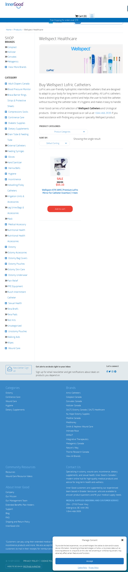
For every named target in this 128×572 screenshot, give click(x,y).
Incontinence (14, 179)
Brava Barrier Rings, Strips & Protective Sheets (17, 100)
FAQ (7, 517)
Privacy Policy (94, 567)
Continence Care (16, 117)
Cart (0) (108, 5)
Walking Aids (13, 336)
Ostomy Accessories (17, 252)
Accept (89, 561)
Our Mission (11, 496)
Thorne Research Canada (77, 451)
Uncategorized (14, 325)
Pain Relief (12, 280)
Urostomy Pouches (17, 331)
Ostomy (12, 246)
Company (10, 492)
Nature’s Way (72, 447)
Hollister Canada (73, 405)
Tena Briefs (12, 308)
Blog (8, 513)
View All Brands (73, 456)
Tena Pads (12, 314)
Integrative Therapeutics (77, 439)
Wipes (10, 342)
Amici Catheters (73, 392)
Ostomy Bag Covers (17, 258)
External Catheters (16, 145)
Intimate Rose (72, 430)
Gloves (11, 156)
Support (9, 509)
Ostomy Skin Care (16, 269)
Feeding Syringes (15, 151)
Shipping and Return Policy (18, 521)
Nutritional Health (16, 229)
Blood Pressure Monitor (19, 89)
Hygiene (12, 173)
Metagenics (12, 61)
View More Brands (17, 66)
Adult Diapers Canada (18, 83)
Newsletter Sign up (18, 369)
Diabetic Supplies (16, 122)
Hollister (11, 51)
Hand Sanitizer (14, 162)
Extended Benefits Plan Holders (20, 504)
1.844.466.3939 (103, 113)
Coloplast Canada (74, 397)
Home (9, 29)
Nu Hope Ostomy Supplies (78, 413)
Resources (10, 472)
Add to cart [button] (60, 208)
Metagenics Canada (75, 443)
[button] (122, 540)
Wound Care (14, 348)
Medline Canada (73, 418)
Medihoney (71, 422)
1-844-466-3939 (73, 511)
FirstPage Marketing (31, 566)
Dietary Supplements (18, 128)
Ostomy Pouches (16, 263)
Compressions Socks (18, 111)
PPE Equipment (15, 286)
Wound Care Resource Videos (19, 476)
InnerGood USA (13, 525)
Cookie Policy (82, 567)
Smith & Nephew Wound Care (79, 426)
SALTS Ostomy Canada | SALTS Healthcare (85, 409)
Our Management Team (16, 500)
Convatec (11, 56)
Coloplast (12, 47)
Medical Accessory (17, 224)
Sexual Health (15, 303)
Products (18, 29)
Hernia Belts (14, 168)
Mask (10, 218)
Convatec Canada (74, 401)
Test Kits (11, 320)
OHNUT (69, 435)
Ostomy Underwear (17, 274)
